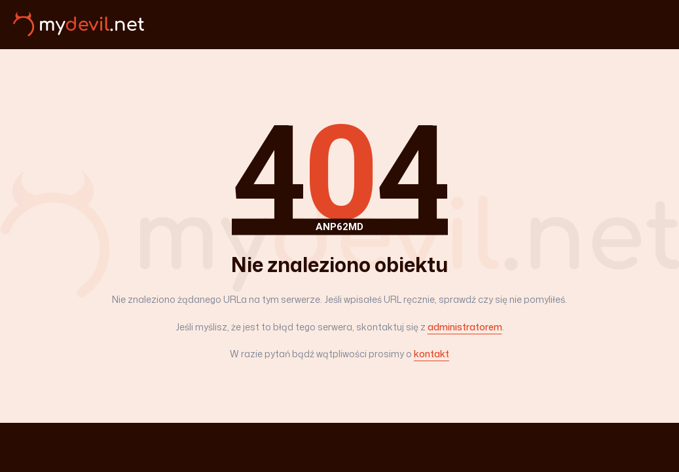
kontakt (431, 353)
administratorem (465, 327)
